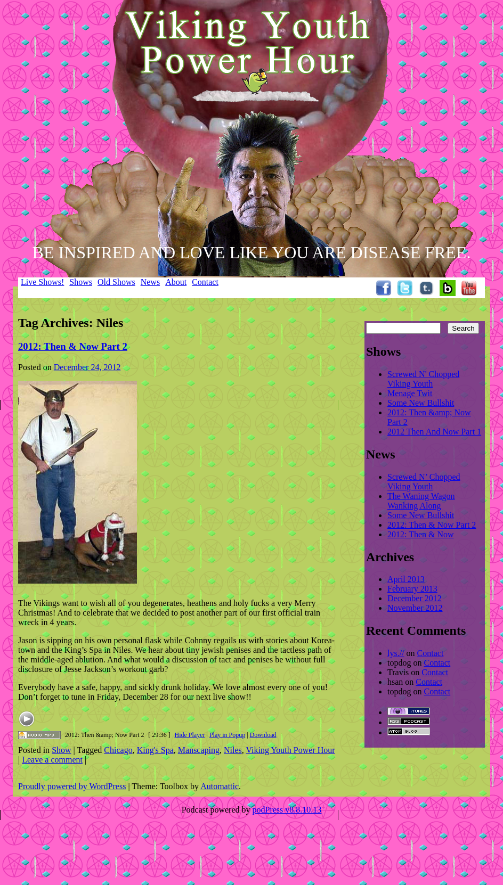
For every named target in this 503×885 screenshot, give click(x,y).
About (175, 281)
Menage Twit (409, 393)
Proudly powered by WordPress (72, 786)
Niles (233, 750)
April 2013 (406, 579)
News (150, 281)
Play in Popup (227, 735)
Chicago (118, 750)
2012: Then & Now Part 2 (72, 346)
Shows (80, 281)
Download (263, 735)
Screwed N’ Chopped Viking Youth (423, 481)
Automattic (219, 786)
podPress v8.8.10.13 (287, 809)
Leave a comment (52, 759)
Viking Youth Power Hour (290, 750)
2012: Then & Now (420, 534)
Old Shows (116, 281)
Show (61, 750)
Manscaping (199, 750)
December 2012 (414, 598)
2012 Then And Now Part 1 (434, 431)
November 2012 (415, 607)
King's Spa (155, 750)
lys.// (395, 653)
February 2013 (412, 588)
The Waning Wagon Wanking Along (421, 500)
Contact (205, 281)
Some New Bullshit (420, 402)
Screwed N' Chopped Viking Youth (423, 379)
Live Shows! (42, 281)
